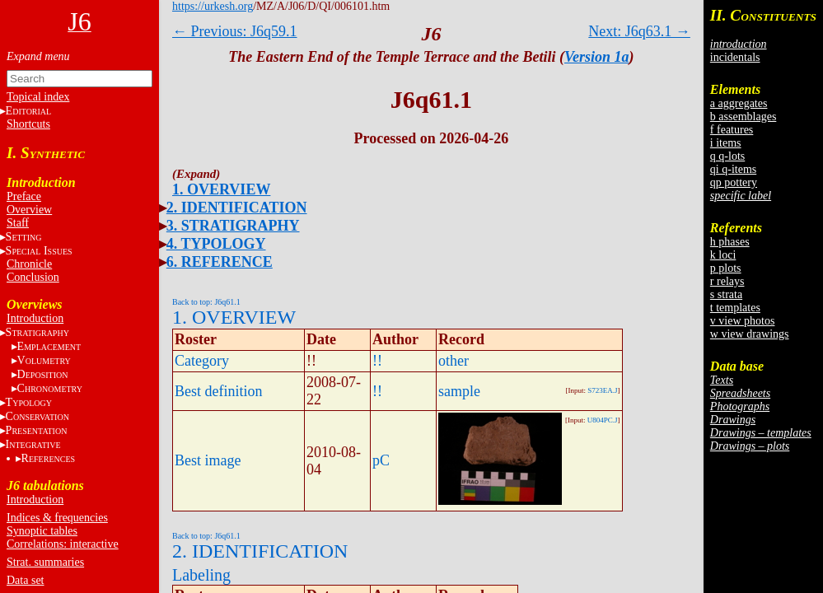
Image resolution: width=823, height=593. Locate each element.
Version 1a (596, 57)
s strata (726, 294)
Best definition (219, 391)
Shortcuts (28, 124)
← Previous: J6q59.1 (234, 31)
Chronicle (29, 264)
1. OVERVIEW (221, 189)
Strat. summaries (45, 562)
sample (459, 391)
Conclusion (33, 277)
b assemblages (743, 116)
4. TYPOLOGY (216, 244)
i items (725, 143)
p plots (725, 268)
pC (381, 460)
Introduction (35, 318)
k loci (723, 255)
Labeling (201, 575)
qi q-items (733, 169)
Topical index (38, 97)
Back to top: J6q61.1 (206, 301)
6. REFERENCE (219, 262)
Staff (18, 223)
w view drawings (749, 334)
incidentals (735, 57)
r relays (727, 281)
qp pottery (733, 182)
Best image (208, 460)
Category (202, 361)
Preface (24, 196)
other (453, 361)
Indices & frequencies (57, 517)
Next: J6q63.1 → (639, 31)
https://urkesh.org (212, 6)
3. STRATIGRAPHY (233, 225)
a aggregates (739, 103)
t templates (735, 307)
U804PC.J (602, 420)
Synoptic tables (42, 531)
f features (731, 130)
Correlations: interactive (63, 544)
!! (377, 361)
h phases (730, 242)
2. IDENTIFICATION (236, 207)
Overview (29, 209)
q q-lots (727, 156)
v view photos (742, 321)
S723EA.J (602, 390)
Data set (25, 580)
